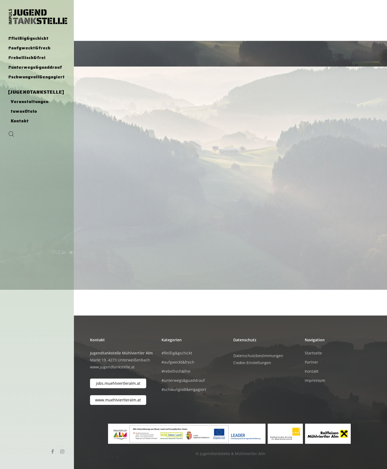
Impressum (315, 380)
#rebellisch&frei (176, 371)
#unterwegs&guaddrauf (183, 380)
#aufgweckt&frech (178, 362)
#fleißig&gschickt (177, 353)
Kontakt (311, 371)
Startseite (313, 353)
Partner (311, 362)
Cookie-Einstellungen (252, 362)
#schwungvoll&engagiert (184, 389)
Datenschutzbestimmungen (258, 355)
